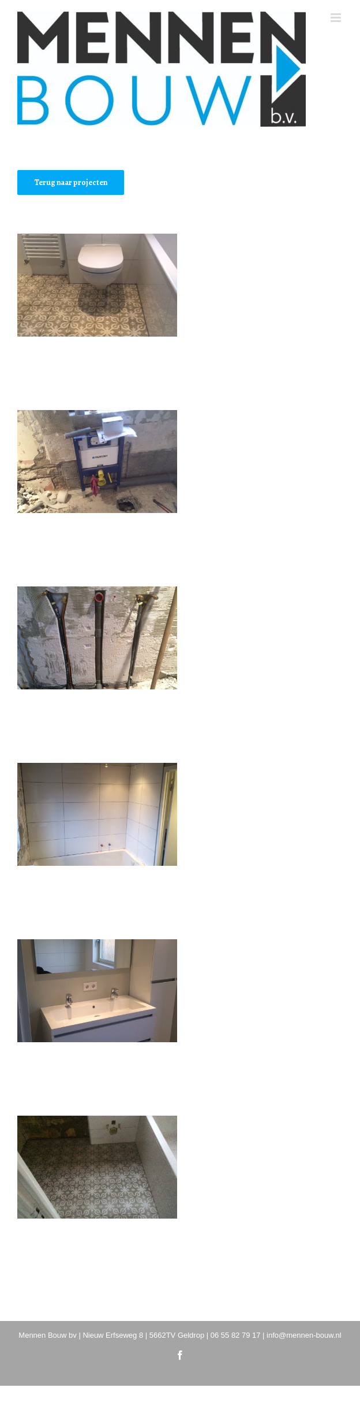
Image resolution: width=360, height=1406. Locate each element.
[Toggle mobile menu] (337, 18)
